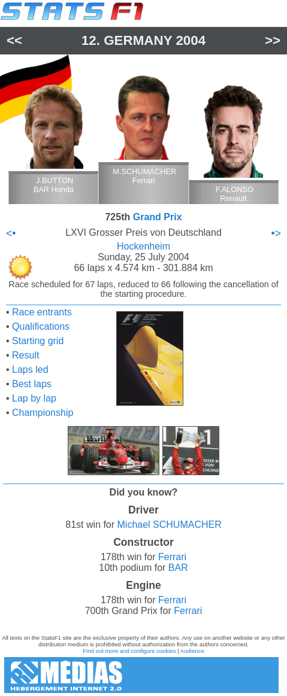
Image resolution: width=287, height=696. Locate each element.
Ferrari (172, 557)
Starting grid (38, 341)
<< (14, 40)
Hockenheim (143, 246)
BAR (178, 568)
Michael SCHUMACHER (169, 524)
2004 (191, 40)
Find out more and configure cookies (129, 651)
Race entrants (42, 312)
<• (11, 233)
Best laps (32, 384)
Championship (42, 413)
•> (276, 233)
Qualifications (41, 326)
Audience (192, 651)
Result (25, 355)
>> (272, 40)
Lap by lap (34, 398)
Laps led (30, 369)
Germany (138, 40)
